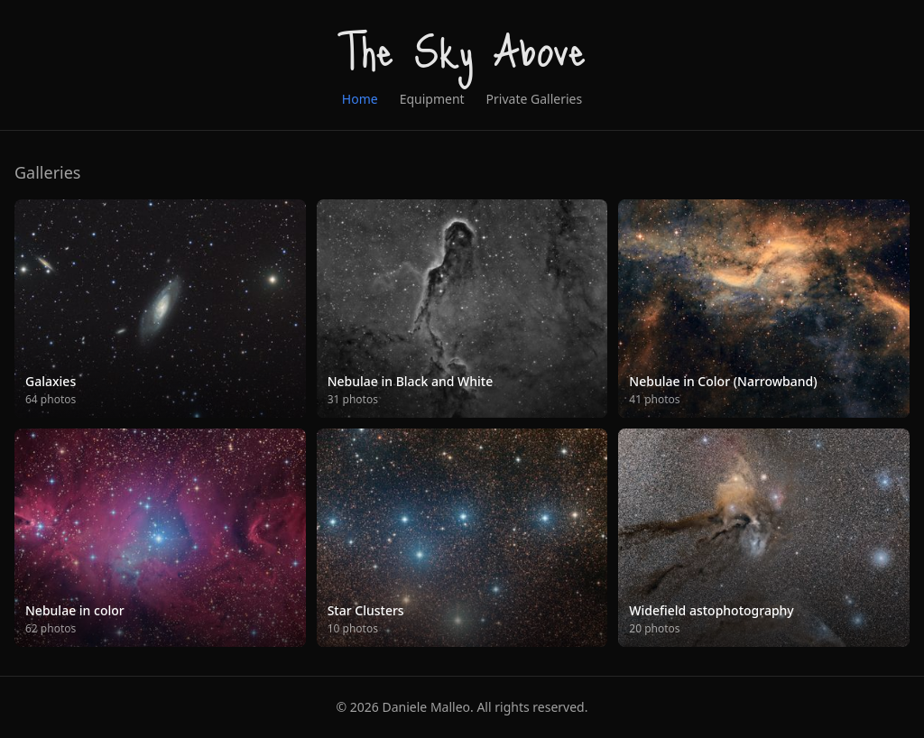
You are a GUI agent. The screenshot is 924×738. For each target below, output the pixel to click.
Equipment (432, 98)
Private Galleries (534, 98)
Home (360, 98)
